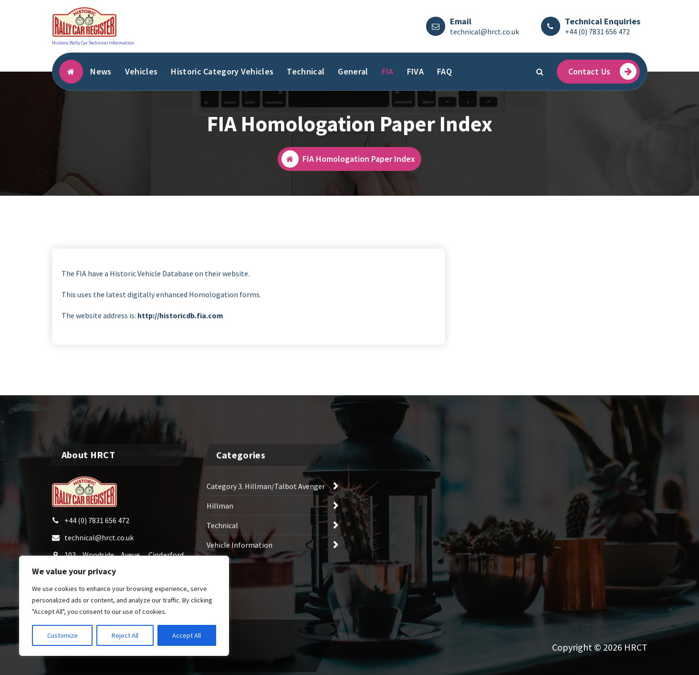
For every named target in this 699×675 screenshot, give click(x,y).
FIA (388, 71)
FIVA (415, 71)
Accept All (186, 635)
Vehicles (141, 71)
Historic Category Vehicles (222, 71)
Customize (62, 635)
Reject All (125, 635)
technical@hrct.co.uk (484, 31)
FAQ (444, 71)
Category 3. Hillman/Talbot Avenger (266, 500)
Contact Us (602, 71)
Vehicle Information (239, 558)
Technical (305, 71)
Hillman (220, 519)
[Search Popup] (540, 71)
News (100, 71)
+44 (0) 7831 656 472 (597, 31)
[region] (124, 606)
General (353, 71)
